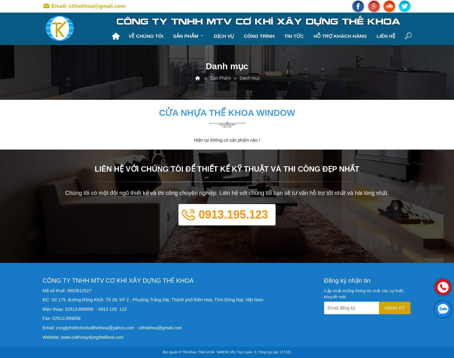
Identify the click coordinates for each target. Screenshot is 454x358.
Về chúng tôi (146, 36)
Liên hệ (385, 36)
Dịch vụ (224, 36)
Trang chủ (116, 36)
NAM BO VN (226, 352)
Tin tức (294, 36)
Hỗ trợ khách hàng (340, 36)
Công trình (259, 36)
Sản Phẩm (188, 35)
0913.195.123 (233, 214)
